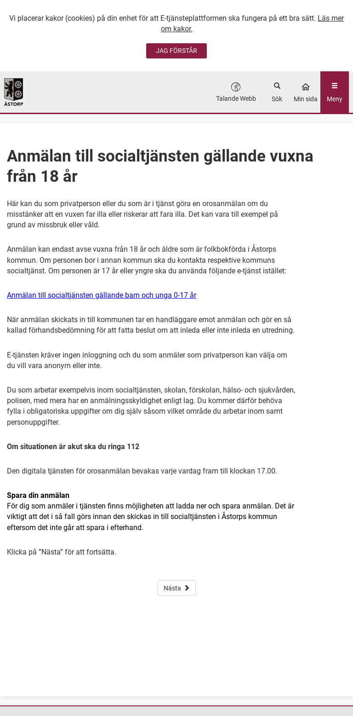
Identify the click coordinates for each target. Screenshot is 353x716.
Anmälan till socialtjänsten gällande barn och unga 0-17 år (101, 295)
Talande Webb (236, 98)
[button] (236, 92)
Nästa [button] (177, 588)
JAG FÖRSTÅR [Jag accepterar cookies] (176, 50)
